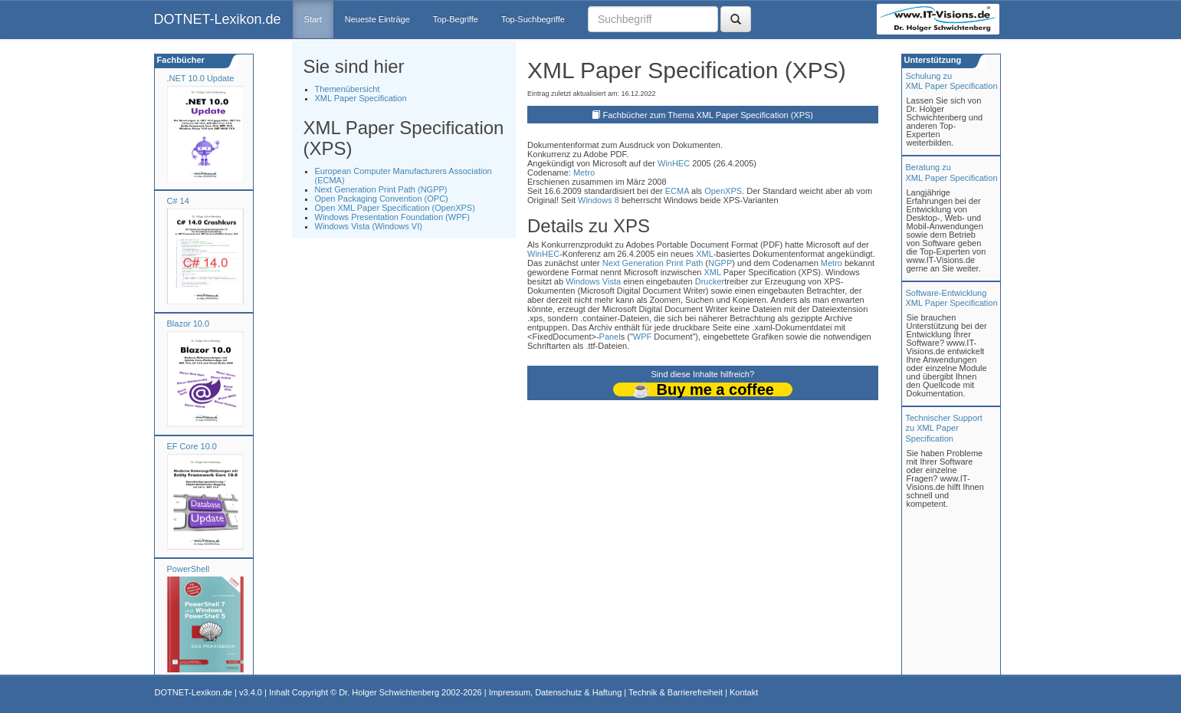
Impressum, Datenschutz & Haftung (555, 692)
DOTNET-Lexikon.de (217, 19)
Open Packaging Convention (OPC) (381, 198)
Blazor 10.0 (188, 323)
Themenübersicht (347, 89)
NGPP (720, 263)
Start (313, 19)
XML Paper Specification (361, 98)
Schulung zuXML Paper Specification (952, 80)
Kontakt (744, 692)
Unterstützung (932, 59)
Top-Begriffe (455, 19)
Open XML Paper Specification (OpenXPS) (395, 207)
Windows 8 (598, 200)
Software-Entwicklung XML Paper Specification (952, 297)
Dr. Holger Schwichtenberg (389, 692)
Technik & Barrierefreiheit (675, 692)
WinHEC (674, 163)
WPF (642, 336)
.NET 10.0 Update (201, 78)
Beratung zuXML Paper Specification (952, 172)
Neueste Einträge (377, 19)
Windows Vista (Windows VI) (368, 226)
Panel (610, 336)
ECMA (677, 191)
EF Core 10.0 (192, 446)
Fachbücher (180, 59)
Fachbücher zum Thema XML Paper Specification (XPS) (708, 115)
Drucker (710, 281)
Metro (584, 172)
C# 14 (178, 200)
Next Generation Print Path (652, 263)
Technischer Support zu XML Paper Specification (944, 427)
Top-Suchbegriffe (533, 19)
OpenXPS (723, 191)
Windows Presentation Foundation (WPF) (392, 217)
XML (705, 253)
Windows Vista (593, 281)
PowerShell (188, 568)
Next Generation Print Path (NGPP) (381, 189)
